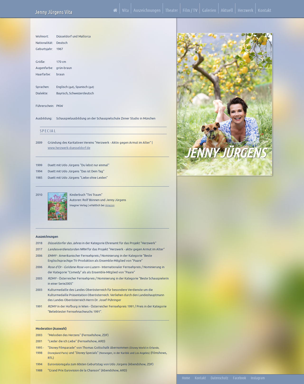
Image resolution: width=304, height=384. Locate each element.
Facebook (239, 377)
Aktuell (227, 10)
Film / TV (190, 10)
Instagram (258, 377)
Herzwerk (245, 10)
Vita (125, 10)
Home (186, 377)
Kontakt (264, 10)
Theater (171, 10)
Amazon (109, 205)
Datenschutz (219, 377)
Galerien (209, 10)
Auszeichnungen (147, 10)
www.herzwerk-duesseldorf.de (69, 148)
